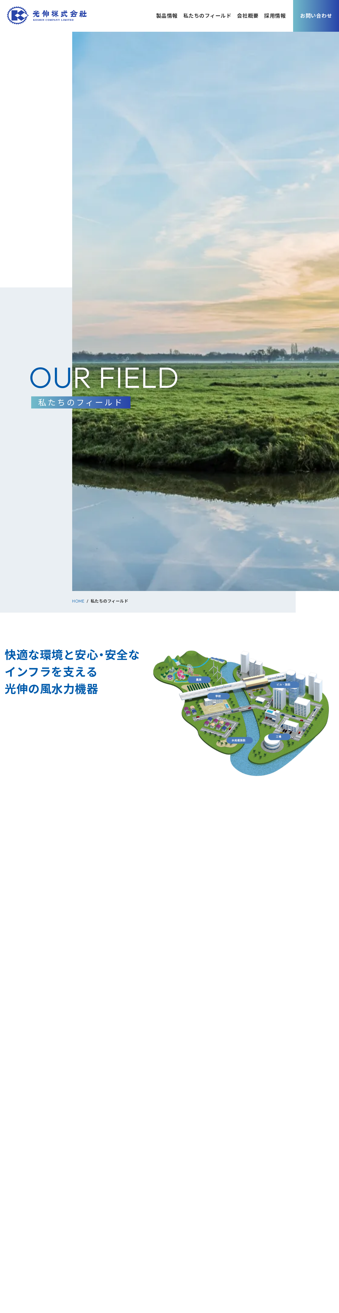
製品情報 (167, 15)
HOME (78, 601)
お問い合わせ (316, 15)
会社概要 (247, 15)
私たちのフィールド (207, 15)
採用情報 (275, 15)
